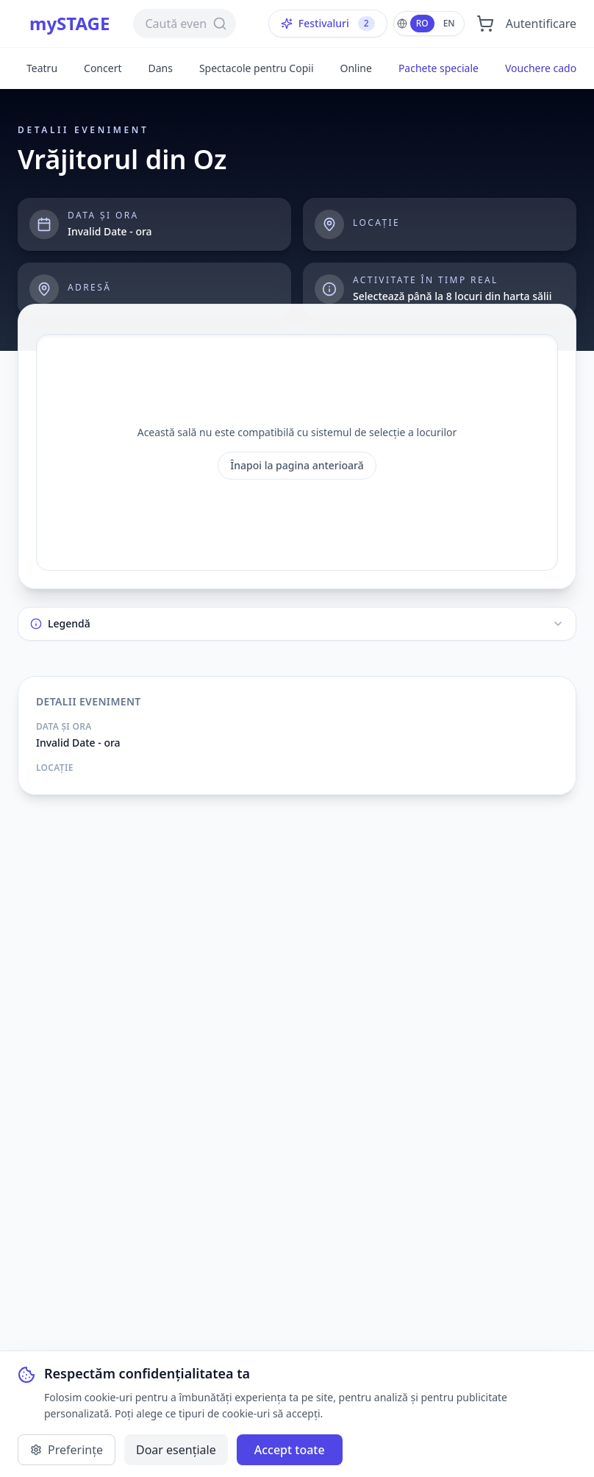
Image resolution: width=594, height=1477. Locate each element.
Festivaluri (328, 23)
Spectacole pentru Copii (256, 68)
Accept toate (289, 1450)
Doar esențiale (176, 1450)
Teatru (41, 68)
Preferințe (66, 1450)
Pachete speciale (438, 68)
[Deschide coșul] (485, 23)
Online (356, 68)
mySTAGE (69, 23)
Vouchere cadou (544, 68)
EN (449, 23)
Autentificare (541, 23)
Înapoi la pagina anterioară (297, 465)
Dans (160, 68)
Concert (102, 68)
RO (422, 23)
